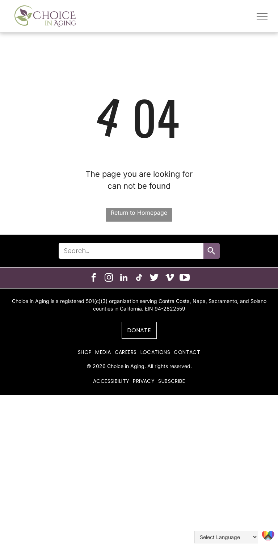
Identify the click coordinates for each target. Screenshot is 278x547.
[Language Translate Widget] (226, 537)
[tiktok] (139, 278)
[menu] (262, 16)
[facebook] (93, 278)
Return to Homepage (139, 212)
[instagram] (108, 278)
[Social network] (154, 278)
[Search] (211, 251)
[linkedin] (124, 278)
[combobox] (131, 251)
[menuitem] (85, 352)
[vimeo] (169, 278)
